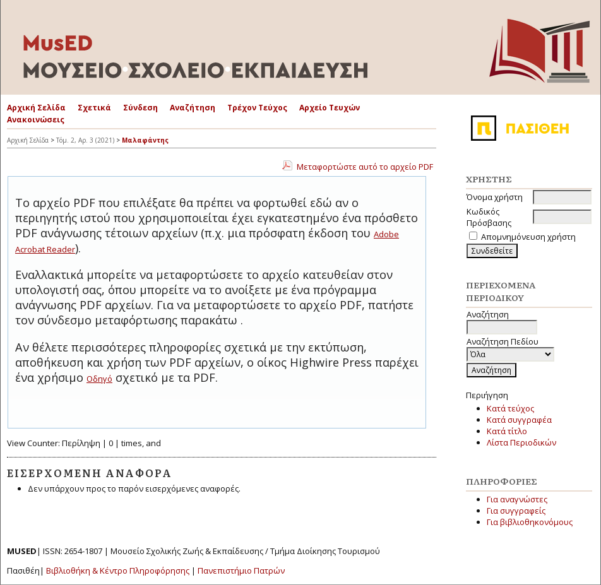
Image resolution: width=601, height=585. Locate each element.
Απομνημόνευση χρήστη (528, 236)
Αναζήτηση (192, 107)
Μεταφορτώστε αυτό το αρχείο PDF (365, 166)
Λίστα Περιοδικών (521, 442)
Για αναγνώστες (517, 499)
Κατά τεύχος (510, 408)
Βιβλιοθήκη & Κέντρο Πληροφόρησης (117, 570)
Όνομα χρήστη (495, 197)
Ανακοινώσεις (35, 119)
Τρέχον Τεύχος (257, 107)
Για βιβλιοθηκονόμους (530, 522)
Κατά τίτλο (507, 431)
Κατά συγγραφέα (519, 419)
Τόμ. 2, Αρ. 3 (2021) (85, 140)
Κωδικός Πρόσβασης (489, 217)
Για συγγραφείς (516, 510)
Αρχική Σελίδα (36, 107)
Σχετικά (94, 107)
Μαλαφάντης (145, 140)
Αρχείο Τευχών (329, 107)
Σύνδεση (140, 107)
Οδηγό (99, 378)
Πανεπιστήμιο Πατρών (241, 570)
